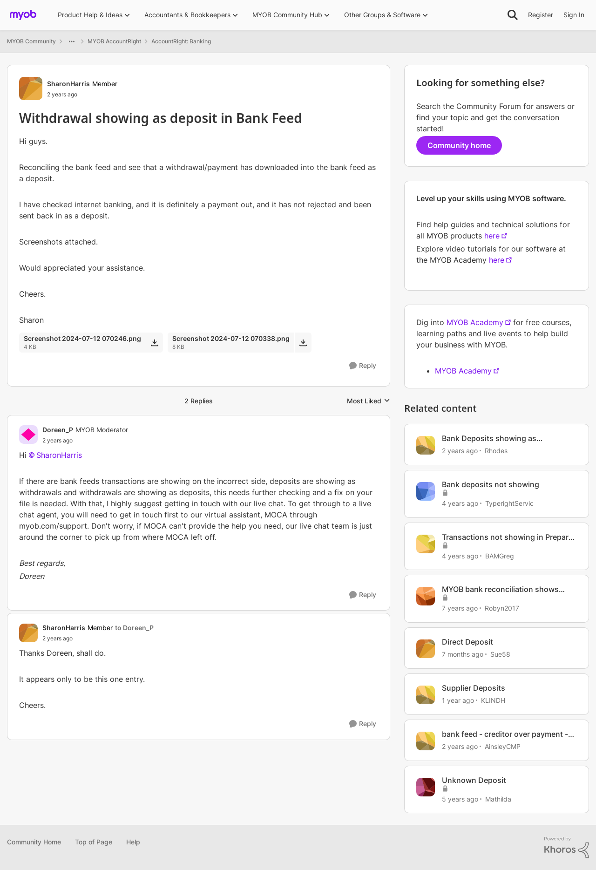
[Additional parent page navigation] (71, 41)
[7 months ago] (462, 654)
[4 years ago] (460, 503)
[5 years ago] (460, 798)
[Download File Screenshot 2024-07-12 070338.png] (303, 342)
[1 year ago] (458, 700)
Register (540, 15)
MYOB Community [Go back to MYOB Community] (31, 41)
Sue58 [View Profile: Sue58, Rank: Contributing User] (500, 654)
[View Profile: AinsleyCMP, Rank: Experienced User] (425, 741)
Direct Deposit (467, 641)
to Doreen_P (134, 628)
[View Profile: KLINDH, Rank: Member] (425, 695)
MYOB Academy (475, 322)
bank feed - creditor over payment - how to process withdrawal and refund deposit (505, 734)
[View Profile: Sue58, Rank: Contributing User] (425, 648)
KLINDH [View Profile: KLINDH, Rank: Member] (493, 700)
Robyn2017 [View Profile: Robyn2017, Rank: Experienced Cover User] (502, 608)
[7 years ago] (460, 608)
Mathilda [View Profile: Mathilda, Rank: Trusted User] (498, 798)
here (492, 235)
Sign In (573, 15)
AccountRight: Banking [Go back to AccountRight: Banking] (181, 41)
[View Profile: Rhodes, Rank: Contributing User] (425, 445)
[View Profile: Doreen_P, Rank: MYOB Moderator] (28, 434)
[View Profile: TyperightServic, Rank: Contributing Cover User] (425, 491)
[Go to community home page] (23, 15)
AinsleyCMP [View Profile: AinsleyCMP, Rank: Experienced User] (503, 746)
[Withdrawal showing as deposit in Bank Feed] (85, 440)
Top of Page (93, 842)
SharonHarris (59, 455)
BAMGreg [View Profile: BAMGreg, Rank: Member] (499, 555)
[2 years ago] (460, 450)
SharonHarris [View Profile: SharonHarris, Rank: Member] (68, 84)
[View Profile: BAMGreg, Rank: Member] (425, 544)
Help (133, 842)
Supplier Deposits (473, 688)
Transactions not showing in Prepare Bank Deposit (507, 537)
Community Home (34, 842)
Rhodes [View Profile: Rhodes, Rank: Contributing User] (496, 451)
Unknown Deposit (474, 780)
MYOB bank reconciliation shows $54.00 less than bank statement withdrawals (501, 589)
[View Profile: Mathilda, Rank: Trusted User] (425, 787)
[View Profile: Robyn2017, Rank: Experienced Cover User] (425, 596)
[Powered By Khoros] (566, 847)
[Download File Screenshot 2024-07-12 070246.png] (154, 342)
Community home (459, 145)
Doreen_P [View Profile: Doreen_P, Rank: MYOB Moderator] (57, 430)
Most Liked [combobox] (368, 401)
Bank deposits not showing (490, 484)
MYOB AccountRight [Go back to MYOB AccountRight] (114, 41)
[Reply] (362, 366)
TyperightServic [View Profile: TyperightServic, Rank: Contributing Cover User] (509, 503)
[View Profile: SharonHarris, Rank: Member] (30, 88)
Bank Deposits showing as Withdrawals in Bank (489, 438)
